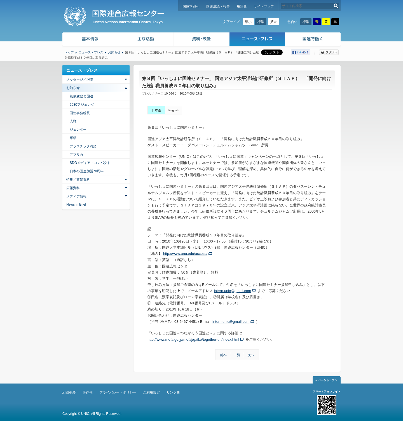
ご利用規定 (151, 392)
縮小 (248, 22)
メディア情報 (76, 196)
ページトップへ (327, 380)
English (173, 110)
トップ (69, 52)
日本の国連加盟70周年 (87, 171)
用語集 (242, 6)
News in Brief (76, 204)
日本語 (156, 110)
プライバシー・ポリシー (117, 392)
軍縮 (73, 138)
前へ (223, 355)
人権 (73, 121)
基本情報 (90, 40)
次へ (250, 355)
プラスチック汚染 (83, 146)
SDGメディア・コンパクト (90, 163)
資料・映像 (201, 40)
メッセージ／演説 (79, 79)
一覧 (237, 355)
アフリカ (76, 155)
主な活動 (146, 40)
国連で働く (313, 40)
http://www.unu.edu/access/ (185, 253)
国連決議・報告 (218, 6)
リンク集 (173, 392)
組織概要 (69, 392)
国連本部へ (190, 6)
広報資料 (73, 188)
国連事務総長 (80, 113)
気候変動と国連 (81, 96)
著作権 (88, 392)
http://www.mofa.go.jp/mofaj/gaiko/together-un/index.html (193, 339)
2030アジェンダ (82, 105)
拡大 (273, 22)
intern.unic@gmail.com (232, 291)
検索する (336, 6)
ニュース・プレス (257, 40)
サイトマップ (264, 6)
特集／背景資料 (78, 180)
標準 (260, 22)
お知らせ (114, 52)
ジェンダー (78, 129)
